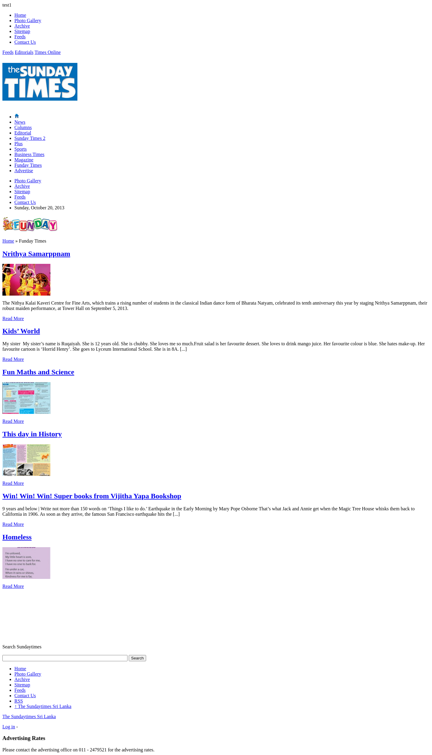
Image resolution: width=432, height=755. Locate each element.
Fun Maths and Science (38, 372)
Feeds (20, 36)
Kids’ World (21, 331)
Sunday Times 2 (29, 138)
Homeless (17, 537)
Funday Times (28, 165)
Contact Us (25, 42)
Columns (23, 127)
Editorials (24, 52)
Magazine (23, 159)
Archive (22, 25)
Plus (18, 143)
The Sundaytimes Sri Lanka (42, 706)
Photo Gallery (27, 20)
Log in (8, 726)
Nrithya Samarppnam (36, 254)
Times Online (47, 52)
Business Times (29, 154)
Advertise (23, 170)
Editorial (22, 132)
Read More (13, 318)
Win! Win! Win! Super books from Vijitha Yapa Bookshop (91, 496)
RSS (18, 700)
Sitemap (22, 31)
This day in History (32, 434)
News (19, 122)
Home (20, 15)
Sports (20, 149)
